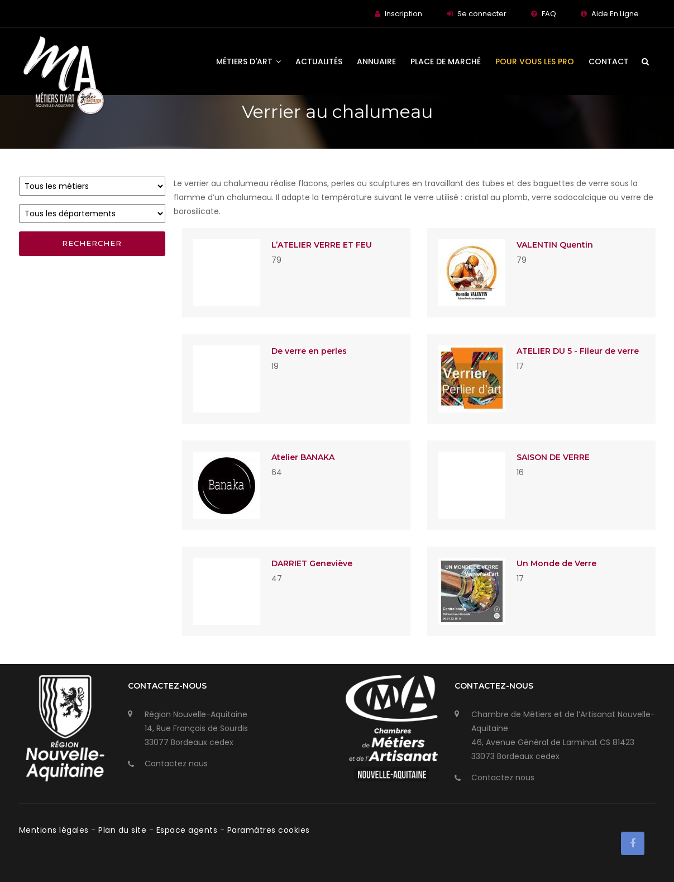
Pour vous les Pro (534, 61)
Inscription (403, 13)
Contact (609, 61)
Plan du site (123, 830)
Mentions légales (55, 830)
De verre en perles (309, 351)
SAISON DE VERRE (553, 457)
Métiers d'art (248, 61)
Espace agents (188, 830)
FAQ (549, 13)
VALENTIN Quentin (555, 245)
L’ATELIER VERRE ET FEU (321, 245)
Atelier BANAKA (302, 457)
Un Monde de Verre (556, 563)
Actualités (318, 61)
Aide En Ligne (615, 13)
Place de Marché (445, 61)
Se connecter (481, 13)
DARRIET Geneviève (311, 563)
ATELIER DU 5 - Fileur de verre (578, 351)
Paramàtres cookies (268, 830)
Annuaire (376, 61)
